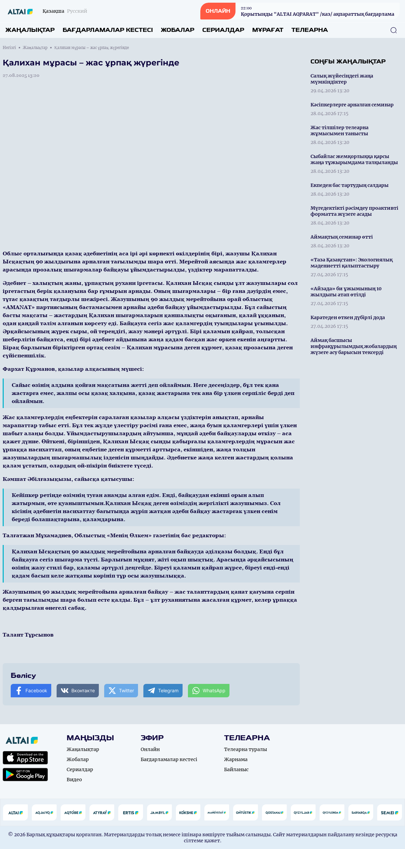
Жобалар (177, 30)
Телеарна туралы (245, 749)
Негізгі (9, 47)
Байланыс (236, 769)
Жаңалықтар (30, 30)
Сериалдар (223, 30)
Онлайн (150, 749)
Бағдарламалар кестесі (108, 30)
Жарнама (236, 759)
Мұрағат (267, 30)
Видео (74, 780)
